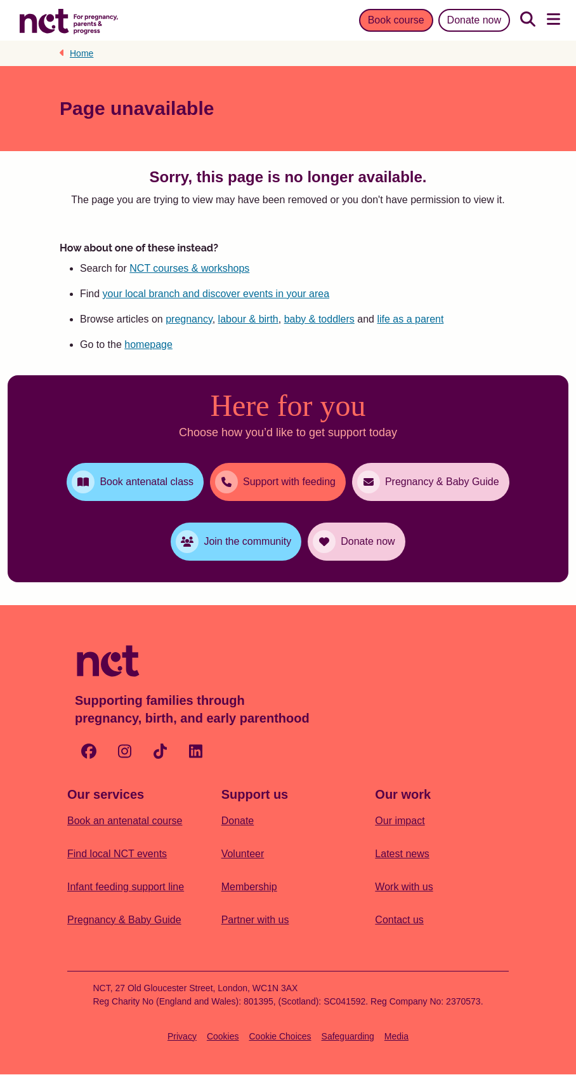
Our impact (399, 820)
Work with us (404, 886)
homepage (148, 344)
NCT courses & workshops (189, 268)
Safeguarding (348, 1036)
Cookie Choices (280, 1036)
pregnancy (189, 319)
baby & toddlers (319, 319)
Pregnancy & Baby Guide (124, 919)
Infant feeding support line (125, 886)
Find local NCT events (117, 853)
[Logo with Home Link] (69, 20)
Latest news (402, 853)
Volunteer (243, 853)
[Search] (527, 20)
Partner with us (255, 919)
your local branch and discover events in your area (216, 293)
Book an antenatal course (124, 820)
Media (396, 1036)
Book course (396, 20)
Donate (237, 820)
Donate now (474, 20)
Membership (249, 886)
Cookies (223, 1036)
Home (81, 53)
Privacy (182, 1036)
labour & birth (248, 319)
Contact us (399, 919)
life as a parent (410, 319)
